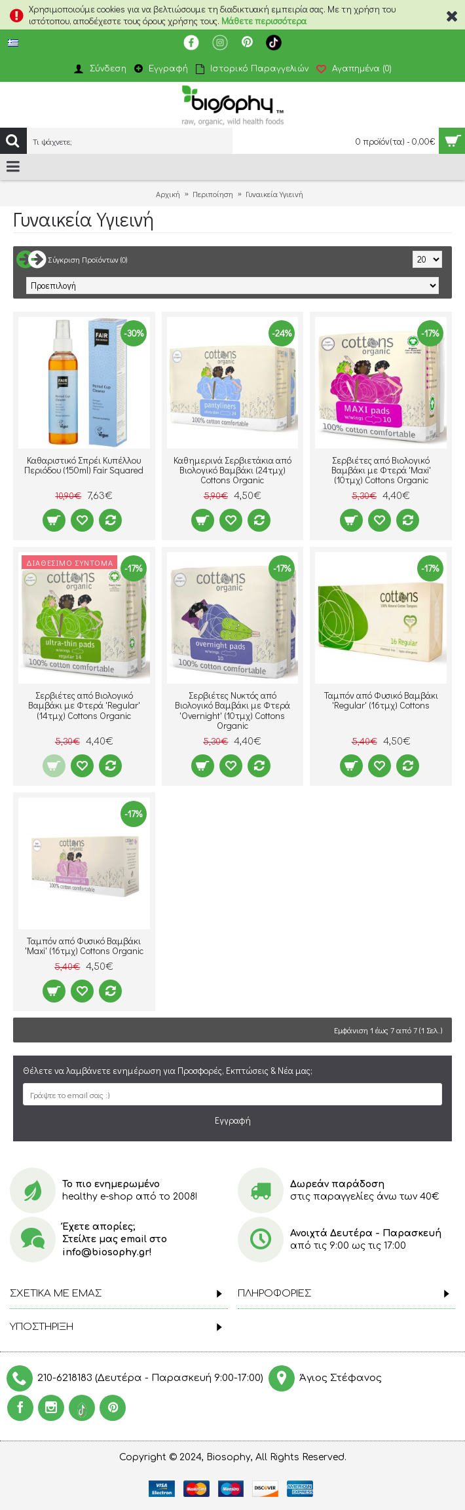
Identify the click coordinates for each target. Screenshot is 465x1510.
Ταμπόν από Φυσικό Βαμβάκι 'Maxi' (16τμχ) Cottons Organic (84, 945)
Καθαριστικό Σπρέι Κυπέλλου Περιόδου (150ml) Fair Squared (83, 465)
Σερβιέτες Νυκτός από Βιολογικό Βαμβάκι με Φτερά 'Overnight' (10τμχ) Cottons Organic (232, 710)
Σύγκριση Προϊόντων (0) (87, 259)
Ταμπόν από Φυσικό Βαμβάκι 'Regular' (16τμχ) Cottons (381, 700)
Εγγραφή (233, 1120)
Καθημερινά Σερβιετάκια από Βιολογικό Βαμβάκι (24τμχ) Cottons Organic (232, 470)
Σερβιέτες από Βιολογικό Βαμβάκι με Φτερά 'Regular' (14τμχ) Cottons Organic (84, 705)
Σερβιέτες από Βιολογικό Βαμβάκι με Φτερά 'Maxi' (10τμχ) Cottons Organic (381, 470)
